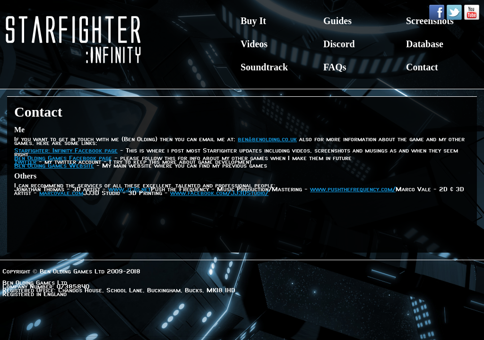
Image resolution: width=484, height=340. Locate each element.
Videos (254, 44)
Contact (422, 67)
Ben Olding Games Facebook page (63, 159)
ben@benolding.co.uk (267, 140)
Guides (337, 21)
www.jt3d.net (129, 190)
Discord (339, 44)
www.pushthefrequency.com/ (353, 190)
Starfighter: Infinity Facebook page (66, 151)
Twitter (25, 162)
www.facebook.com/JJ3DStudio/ (219, 194)
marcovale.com (61, 194)
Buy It (253, 21)
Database (424, 44)
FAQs (334, 67)
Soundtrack (264, 67)
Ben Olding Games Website (54, 166)
